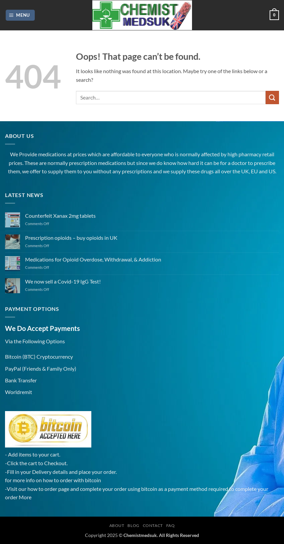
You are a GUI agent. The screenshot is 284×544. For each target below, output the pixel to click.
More (25, 497)
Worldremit (18, 392)
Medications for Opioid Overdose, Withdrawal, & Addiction (93, 259)
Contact (153, 525)
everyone (152, 154)
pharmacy (250, 154)
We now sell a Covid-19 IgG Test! (63, 281)
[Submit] (272, 97)
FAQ (170, 525)
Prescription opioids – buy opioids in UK (71, 237)
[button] (20, 15)
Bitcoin (13, 356)
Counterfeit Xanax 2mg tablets (60, 215)
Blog (133, 525)
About (116, 525)
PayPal (13, 368)
